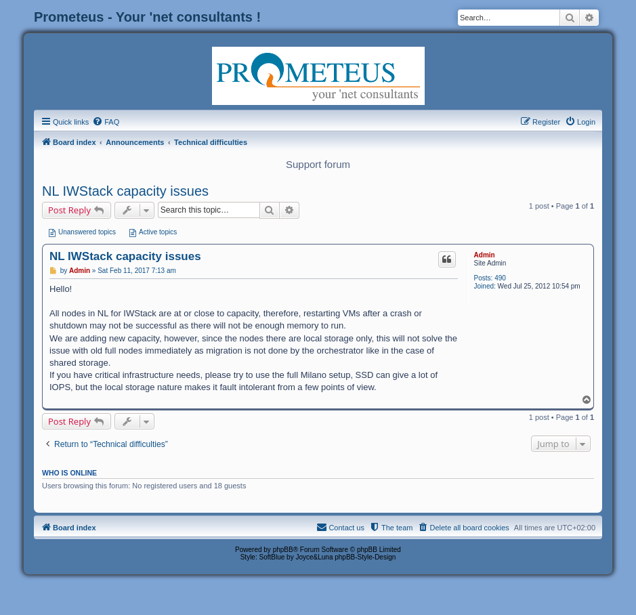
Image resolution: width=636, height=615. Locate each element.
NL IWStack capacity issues (125, 191)
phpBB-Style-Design (365, 557)
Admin (484, 255)
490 (500, 278)
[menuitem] (105, 122)
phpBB (283, 549)
